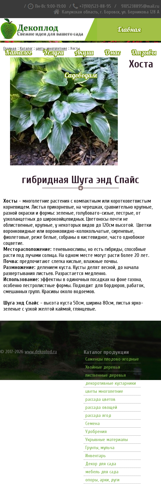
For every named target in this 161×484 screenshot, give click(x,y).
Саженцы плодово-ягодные (112, 359)
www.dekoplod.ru (41, 352)
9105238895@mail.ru (140, 6)
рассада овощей (101, 407)
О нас (112, 52)
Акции (84, 52)
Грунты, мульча (99, 447)
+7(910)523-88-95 (95, 6)
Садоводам (81, 75)
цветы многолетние (104, 391)
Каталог (18, 52)
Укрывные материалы (106, 439)
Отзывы (144, 52)
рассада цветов (100, 399)
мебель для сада (101, 472)
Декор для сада (100, 464)
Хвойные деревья (102, 367)
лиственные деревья (105, 375)
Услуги (53, 52)
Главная (129, 29)
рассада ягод (98, 415)
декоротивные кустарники (110, 383)
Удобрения (96, 431)
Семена (92, 423)
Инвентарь (95, 456)
